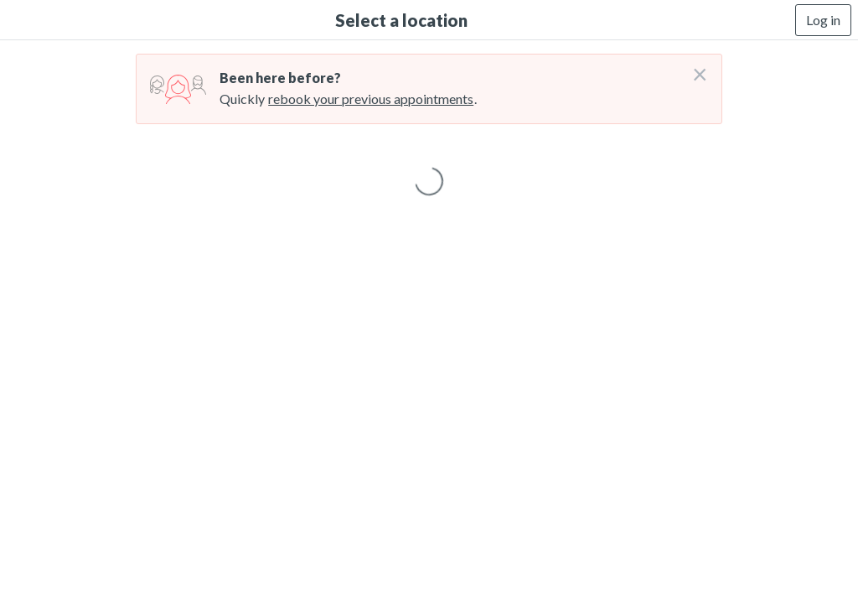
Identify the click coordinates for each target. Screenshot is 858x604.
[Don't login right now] (694, 68)
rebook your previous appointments (370, 99)
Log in (823, 20)
